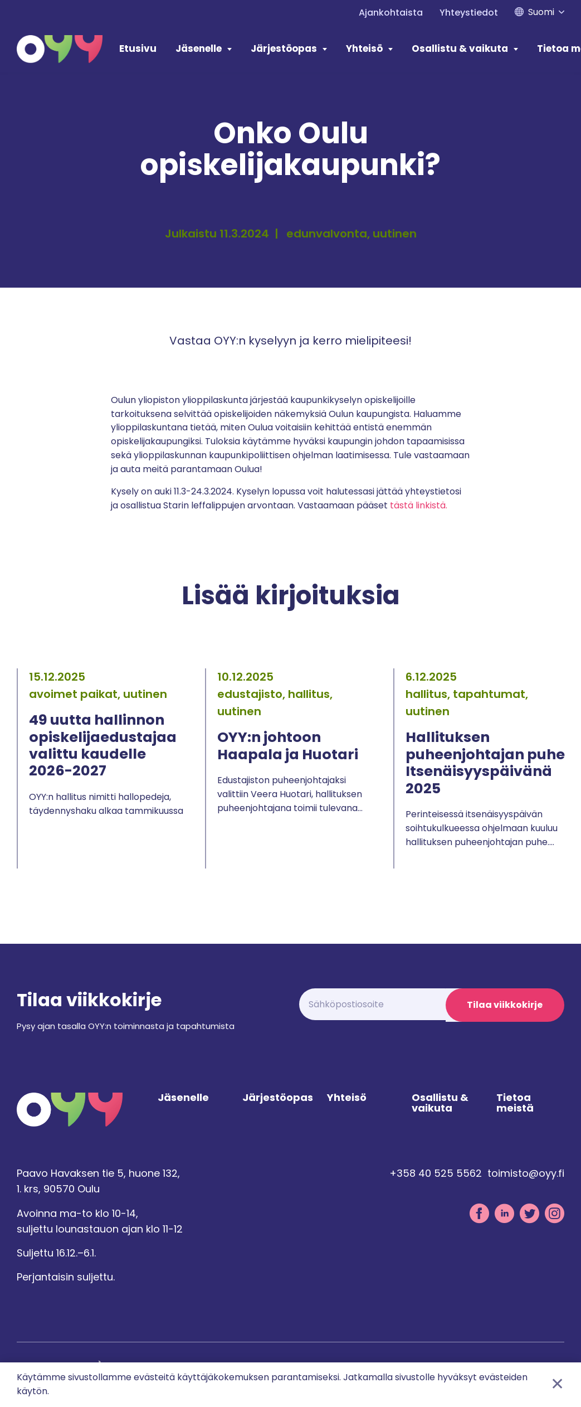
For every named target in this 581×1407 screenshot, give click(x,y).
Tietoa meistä (515, 1104)
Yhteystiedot (469, 12)
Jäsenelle (198, 48)
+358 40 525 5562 (435, 1175)
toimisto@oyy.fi (525, 1175)
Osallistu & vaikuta (460, 48)
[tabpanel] (102, 768)
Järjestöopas (284, 48)
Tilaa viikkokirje (504, 1004)
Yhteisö (364, 48)
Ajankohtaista (391, 12)
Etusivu (138, 48)
